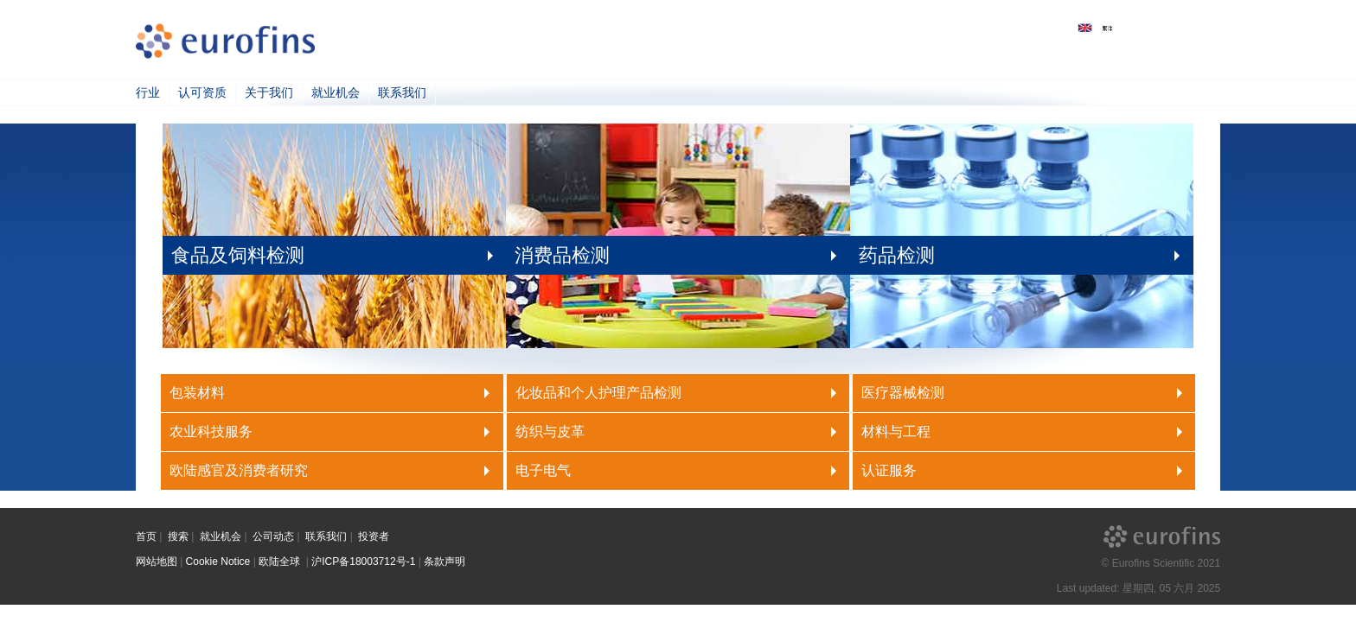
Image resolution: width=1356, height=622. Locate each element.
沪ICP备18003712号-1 (363, 561)
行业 (148, 92)
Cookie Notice (218, 561)
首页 (146, 536)
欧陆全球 (281, 561)
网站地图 (156, 561)
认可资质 (202, 92)
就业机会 (335, 92)
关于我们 (269, 92)
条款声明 (444, 561)
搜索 (178, 536)
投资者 (373, 536)
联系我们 (402, 92)
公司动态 (273, 536)
